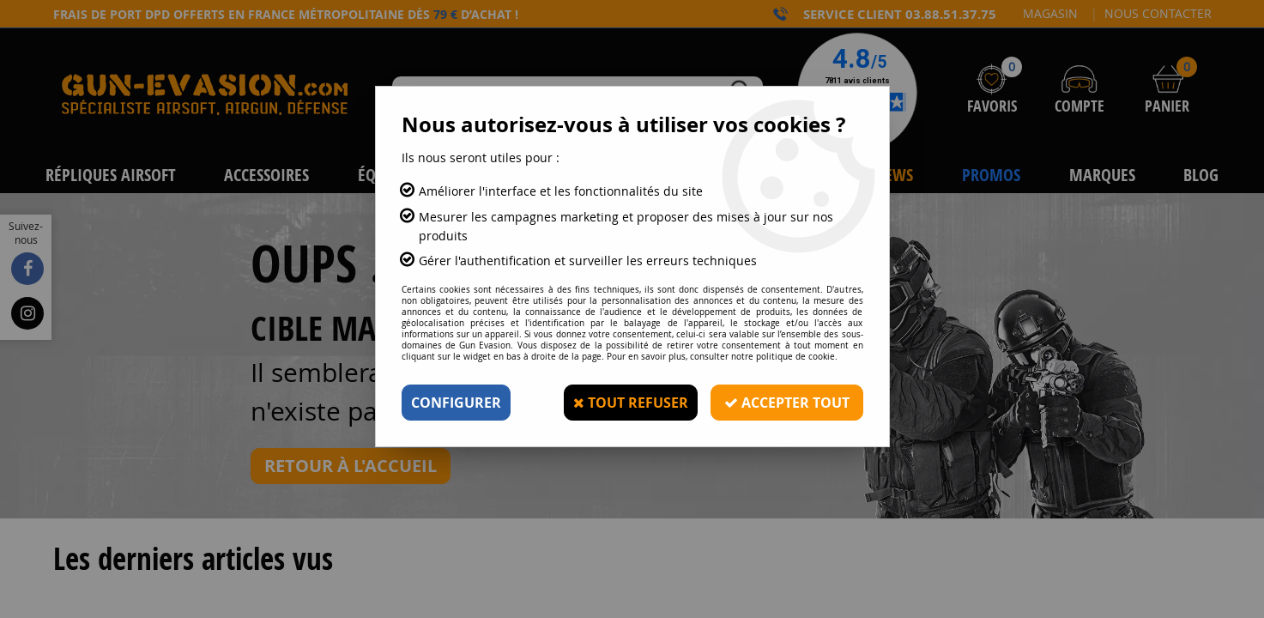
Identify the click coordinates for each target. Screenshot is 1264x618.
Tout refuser (630, 402)
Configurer (456, 402)
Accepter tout (787, 402)
